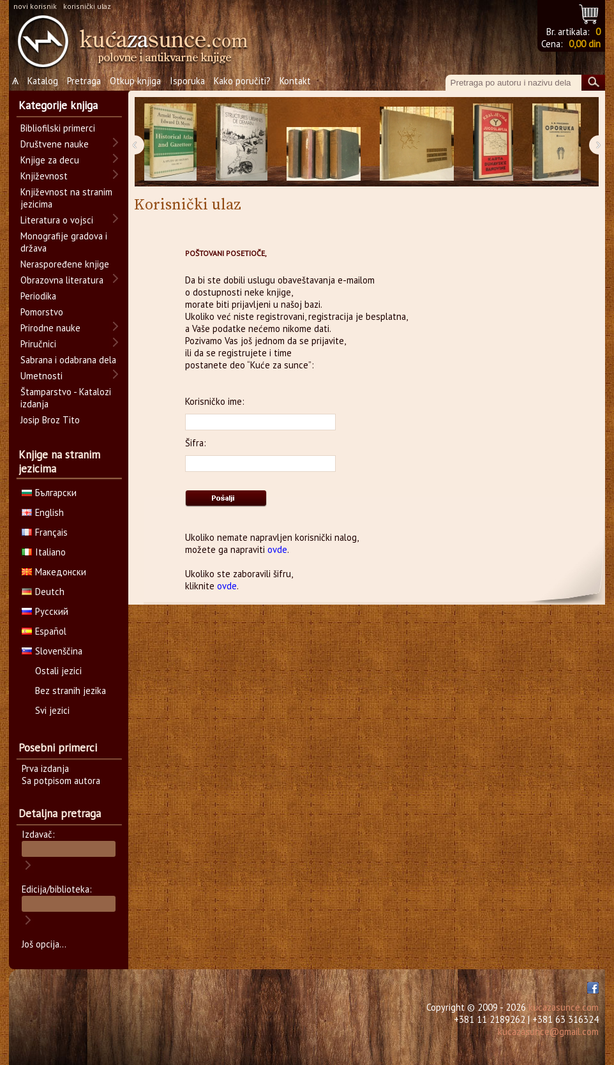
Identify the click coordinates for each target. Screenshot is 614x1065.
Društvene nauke (54, 144)
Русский (45, 611)
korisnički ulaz (87, 6)
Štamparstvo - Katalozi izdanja (65, 398)
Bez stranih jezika (70, 690)
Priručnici (38, 344)
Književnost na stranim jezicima (66, 198)
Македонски (54, 572)
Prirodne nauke (50, 328)
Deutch (43, 591)
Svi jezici (52, 710)
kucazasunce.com (563, 1007)
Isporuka (187, 81)
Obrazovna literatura (61, 280)
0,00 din (585, 44)
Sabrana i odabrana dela (68, 360)
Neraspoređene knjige (64, 264)
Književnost (44, 176)
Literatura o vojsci (56, 220)
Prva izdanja (45, 768)
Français (45, 532)
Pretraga (84, 81)
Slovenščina (52, 651)
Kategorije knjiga (58, 105)
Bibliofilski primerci (57, 128)
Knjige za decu (49, 160)
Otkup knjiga (135, 81)
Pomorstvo (41, 312)
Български (49, 493)
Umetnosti (41, 376)
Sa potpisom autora (61, 780)
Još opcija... (44, 944)
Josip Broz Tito (50, 420)
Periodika (38, 296)
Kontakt (295, 81)
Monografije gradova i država (63, 242)
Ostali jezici (58, 671)
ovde (277, 549)
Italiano (44, 552)
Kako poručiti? (242, 81)
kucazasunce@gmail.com (548, 1031)
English (43, 512)
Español (44, 631)
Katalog (42, 81)
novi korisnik (35, 6)
